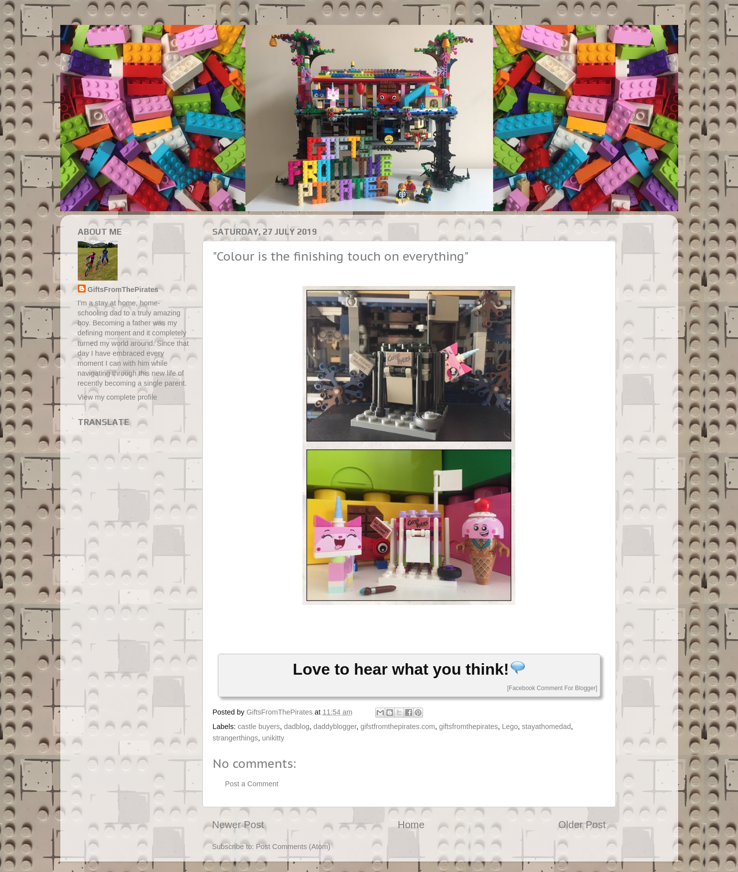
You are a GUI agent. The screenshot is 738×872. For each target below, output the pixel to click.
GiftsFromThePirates (123, 289)
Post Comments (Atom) (293, 847)
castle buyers (259, 726)
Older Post (581, 824)
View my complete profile (117, 397)
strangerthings (235, 738)
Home (411, 824)
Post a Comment (252, 784)
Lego (510, 726)
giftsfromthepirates (468, 726)
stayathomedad (546, 726)
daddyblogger (334, 726)
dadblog (296, 726)
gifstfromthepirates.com (397, 726)
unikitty (273, 738)
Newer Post (238, 824)
